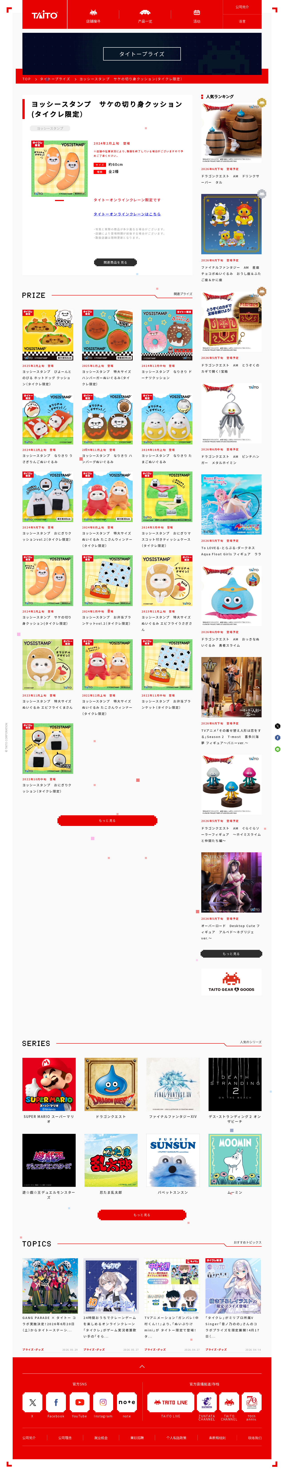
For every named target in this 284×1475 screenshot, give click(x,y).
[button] (59, 200)
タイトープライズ (55, 78)
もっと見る (107, 820)
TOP (26, 78)
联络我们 (255, 1437)
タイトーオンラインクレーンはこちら (127, 214)
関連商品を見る (116, 262)
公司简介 (242, 6)
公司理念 (65, 1437)
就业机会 (101, 1437)
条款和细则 (217, 1437)
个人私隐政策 (176, 1437)
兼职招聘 (137, 1437)
